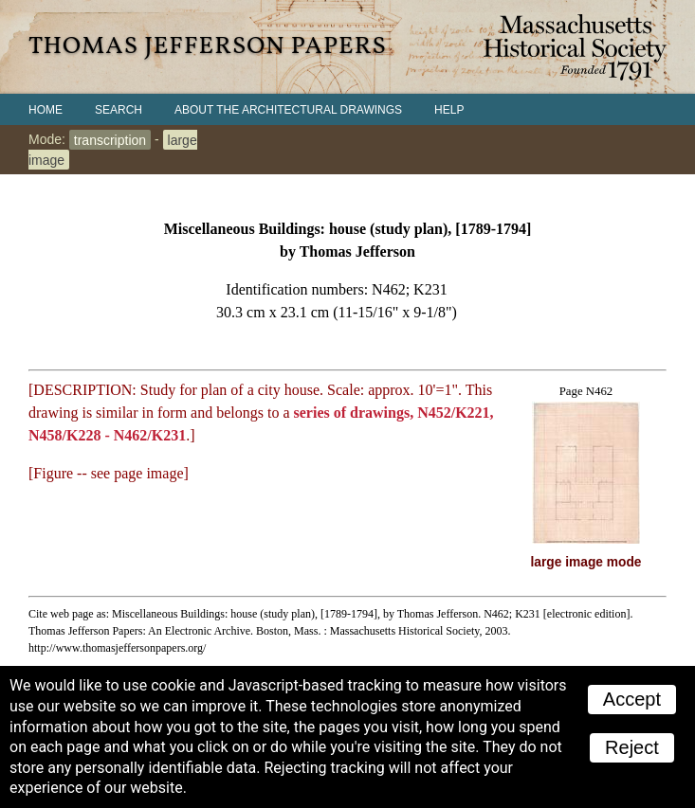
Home (45, 110)
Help (449, 110)
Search (118, 110)
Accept (632, 699)
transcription (110, 139)
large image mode (586, 562)
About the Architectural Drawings (288, 110)
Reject (632, 747)
